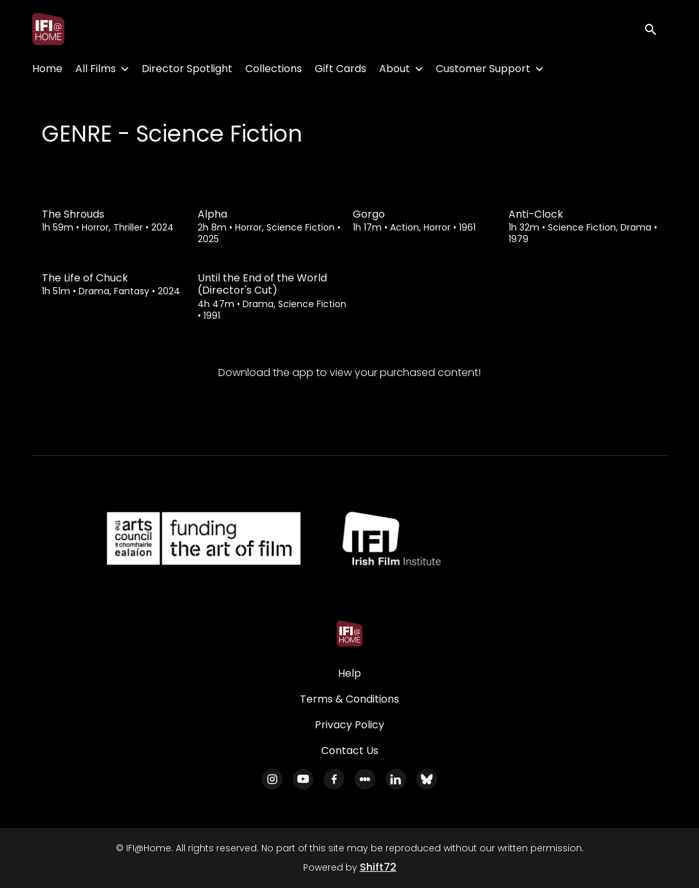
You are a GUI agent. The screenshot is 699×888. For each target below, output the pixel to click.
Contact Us (349, 750)
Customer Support (483, 68)
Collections (273, 68)
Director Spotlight (187, 68)
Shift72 (378, 867)
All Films (95, 68)
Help (349, 673)
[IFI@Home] (349, 634)
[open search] (655, 29)
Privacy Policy (349, 724)
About (394, 68)
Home (47, 68)
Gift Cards (340, 68)
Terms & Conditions (349, 699)
